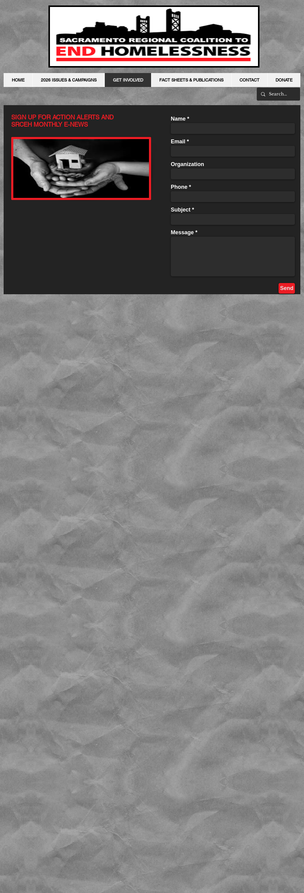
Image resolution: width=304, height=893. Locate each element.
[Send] (287, 288)
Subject (180, 209)
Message (182, 232)
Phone (179, 187)
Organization (187, 164)
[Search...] (278, 94)
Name (178, 119)
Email (178, 141)
